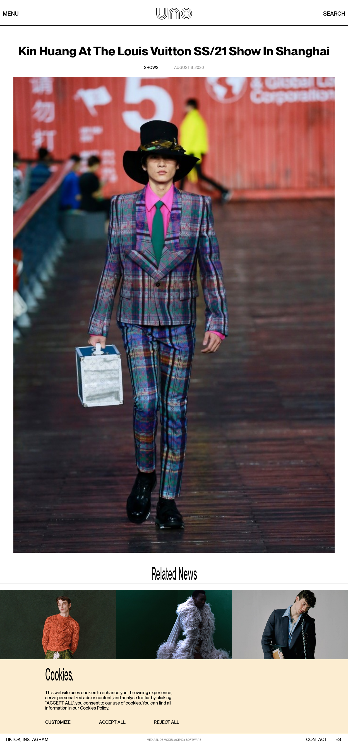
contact (316, 739)
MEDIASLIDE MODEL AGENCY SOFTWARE (174, 739)
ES (338, 739)
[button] (58, 722)
